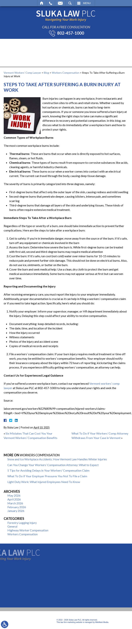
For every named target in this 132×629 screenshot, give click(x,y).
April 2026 (14, 499)
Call (50, 3)
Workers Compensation (65, 72)
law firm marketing (67, 622)
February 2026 (16, 507)
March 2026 (15, 503)
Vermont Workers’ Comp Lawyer (22, 72)
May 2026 (13, 495)
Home (41, 3)
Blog (46, 72)
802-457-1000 (70, 33)
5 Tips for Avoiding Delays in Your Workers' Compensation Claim (48, 470)
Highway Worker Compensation (27, 530)
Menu (87, 3)
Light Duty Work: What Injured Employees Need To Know (43, 482)
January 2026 (15, 510)
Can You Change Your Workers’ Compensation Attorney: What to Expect (53, 465)
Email (60, 3)
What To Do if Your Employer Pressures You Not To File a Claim (47, 476)
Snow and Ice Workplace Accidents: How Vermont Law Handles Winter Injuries (57, 459)
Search (70, 3)
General (12, 526)
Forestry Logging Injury (22, 522)
